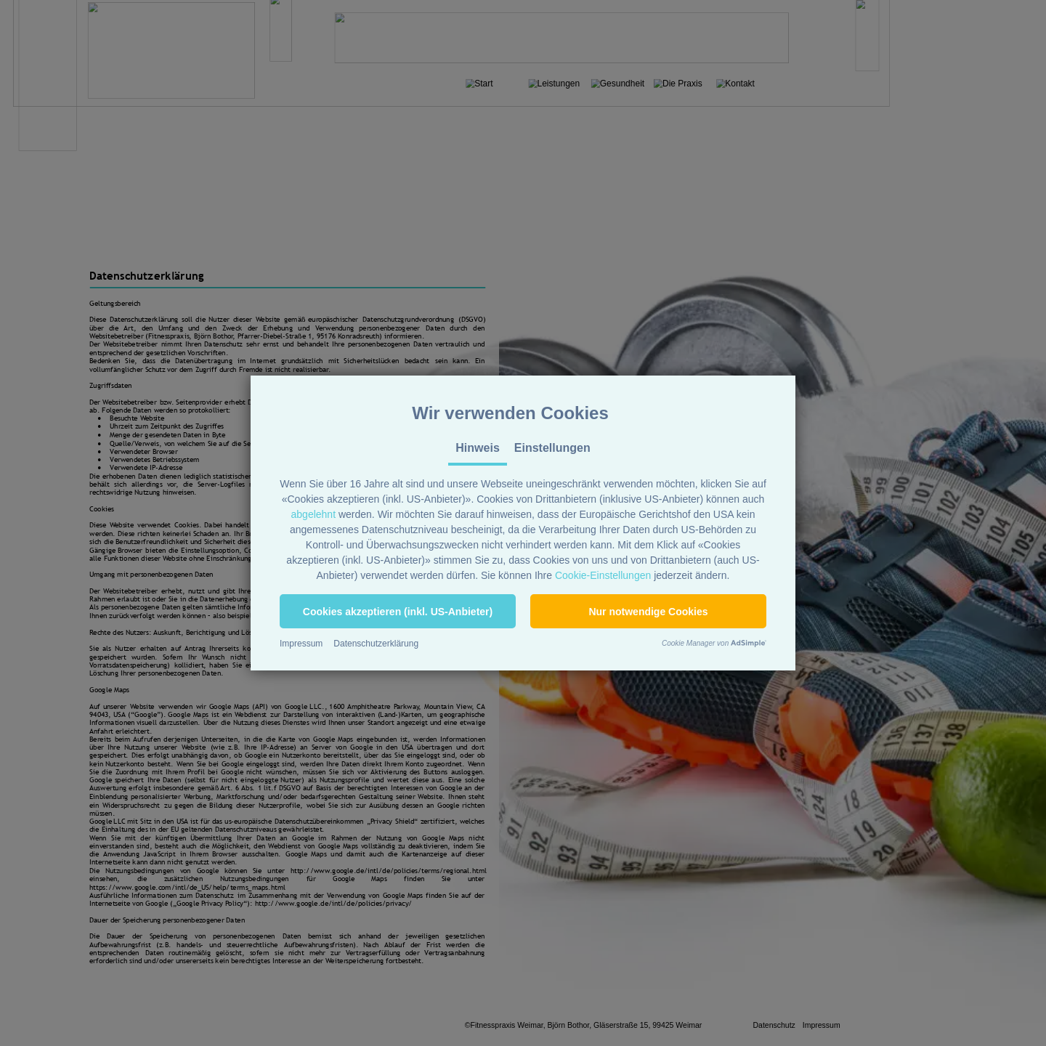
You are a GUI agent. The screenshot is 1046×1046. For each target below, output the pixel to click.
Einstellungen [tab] (552, 448)
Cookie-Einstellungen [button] (603, 575)
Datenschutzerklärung (375, 643)
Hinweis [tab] (477, 448)
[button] (398, 611)
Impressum (301, 643)
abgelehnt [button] (313, 514)
